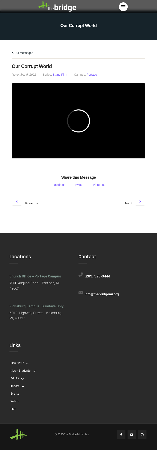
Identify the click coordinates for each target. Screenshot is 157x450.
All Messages (22, 53)
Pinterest (99, 184)
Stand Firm (60, 74)
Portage (92, 74)
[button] (123, 6)
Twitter (79, 184)
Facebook (58, 184)
